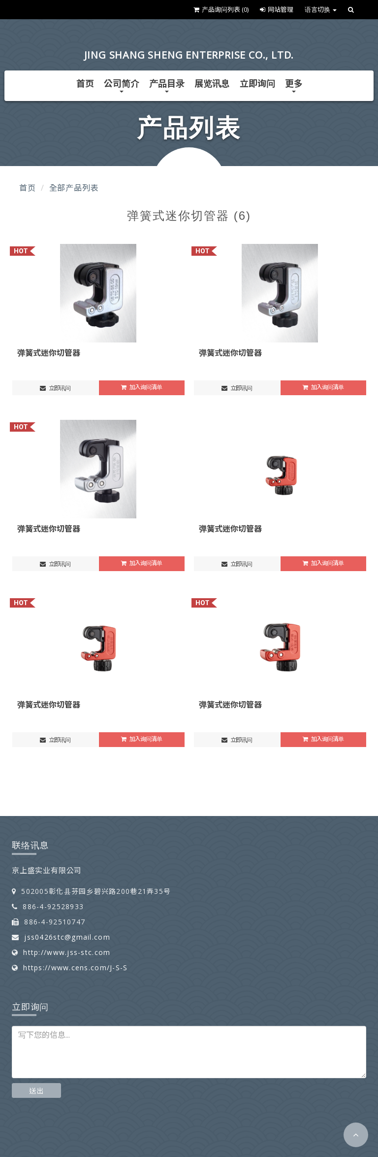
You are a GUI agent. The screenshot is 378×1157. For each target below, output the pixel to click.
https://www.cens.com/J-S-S (75, 967)
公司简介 (121, 85)
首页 (85, 83)
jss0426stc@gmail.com (67, 937)
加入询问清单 (141, 387)
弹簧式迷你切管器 (48, 352)
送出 (36, 1090)
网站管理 (276, 9)
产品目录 (167, 85)
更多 (294, 85)
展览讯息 (212, 83)
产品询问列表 (221, 9)
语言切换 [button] (321, 9)
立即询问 (257, 83)
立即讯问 (55, 388)
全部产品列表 (74, 187)
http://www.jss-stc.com (66, 952)
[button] (356, 1135)
